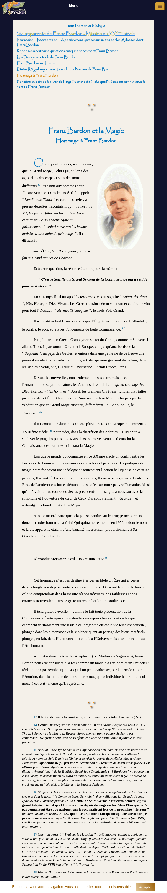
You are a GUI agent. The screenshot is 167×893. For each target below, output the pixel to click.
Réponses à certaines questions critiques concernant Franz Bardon (67, 51)
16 (51, 430)
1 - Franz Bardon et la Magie (83, 26)
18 (105, 557)
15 (40, 411)
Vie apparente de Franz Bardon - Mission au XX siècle (76, 33)
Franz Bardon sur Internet (37, 63)
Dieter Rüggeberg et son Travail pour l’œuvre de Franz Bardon (65, 69)
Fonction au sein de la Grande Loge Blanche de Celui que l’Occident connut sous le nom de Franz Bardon (81, 84)
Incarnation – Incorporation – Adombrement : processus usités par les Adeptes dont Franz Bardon (80, 42)
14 (123, 328)
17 (50, 476)
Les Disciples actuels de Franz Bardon (46, 57)
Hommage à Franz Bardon (37, 75)
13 (39, 184)
